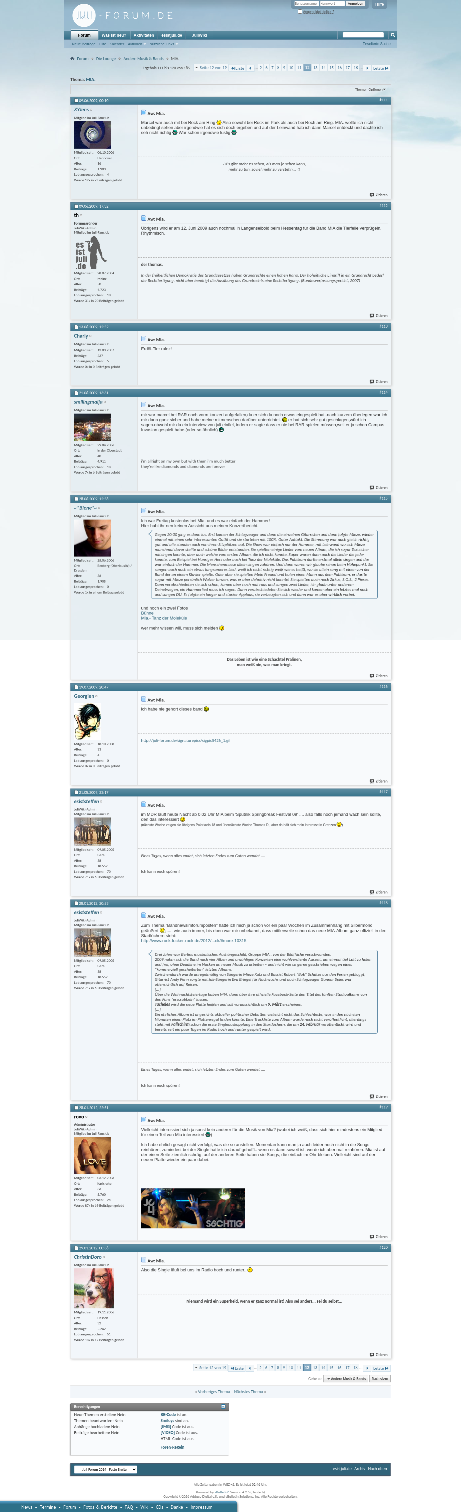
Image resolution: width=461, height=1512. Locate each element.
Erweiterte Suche (377, 44)
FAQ (129, 1507)
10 (291, 67)
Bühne (147, 613)
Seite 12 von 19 (213, 67)
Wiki (144, 1507)
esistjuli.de (171, 35)
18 (356, 67)
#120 (384, 1247)
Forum (84, 35)
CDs (159, 1507)
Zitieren (379, 195)
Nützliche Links (161, 44)
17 (347, 67)
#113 (384, 326)
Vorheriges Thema (214, 1391)
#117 (384, 791)
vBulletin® (221, 1492)
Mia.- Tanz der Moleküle (164, 618)
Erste (237, 68)
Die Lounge (106, 58)
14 (323, 67)
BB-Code (168, 1414)
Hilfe (379, 4)
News (26, 1507)
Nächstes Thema (248, 1391)
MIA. (90, 79)
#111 (384, 100)
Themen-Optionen (369, 89)
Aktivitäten (144, 35)
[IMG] (165, 1426)
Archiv (359, 1468)
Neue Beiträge (83, 44)
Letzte (381, 68)
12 (307, 67)
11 (299, 67)
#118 (384, 902)
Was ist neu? (114, 35)
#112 (384, 205)
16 (339, 67)
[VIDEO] (167, 1432)
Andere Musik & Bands (143, 58)
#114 (384, 392)
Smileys (167, 1420)
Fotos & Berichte (100, 1507)
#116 (384, 686)
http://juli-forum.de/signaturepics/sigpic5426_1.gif (185, 740)
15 (331, 67)
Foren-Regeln (172, 1447)
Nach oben (380, 1379)
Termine (48, 1507)
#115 (384, 498)
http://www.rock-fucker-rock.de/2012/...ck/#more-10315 (194, 940)
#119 (384, 1107)
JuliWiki (199, 35)
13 (315, 67)
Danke (177, 1507)
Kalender (116, 44)
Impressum (201, 1507)
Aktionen (135, 44)
